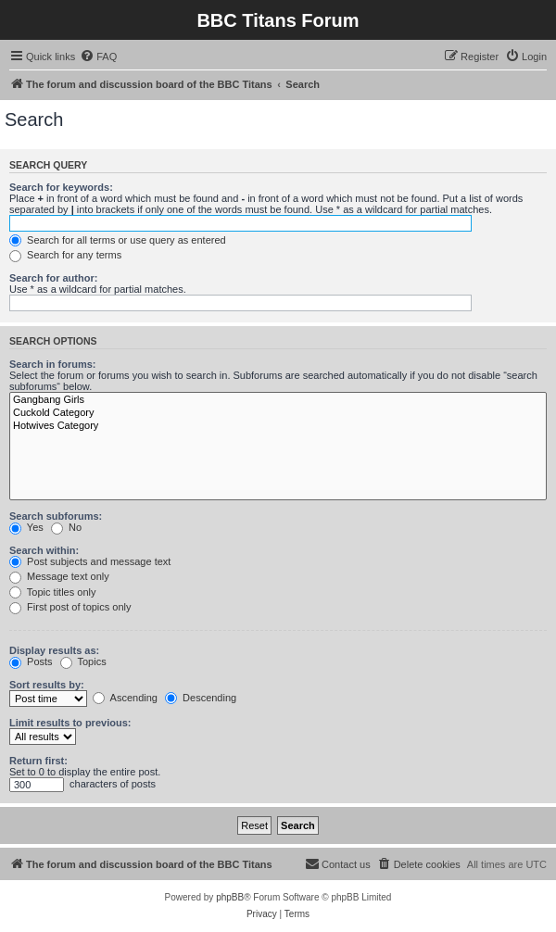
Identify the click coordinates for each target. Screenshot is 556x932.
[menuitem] (98, 56)
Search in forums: (52, 364)
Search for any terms (65, 254)
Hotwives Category (278, 426)
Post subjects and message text (90, 561)
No (66, 527)
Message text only (59, 576)
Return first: (38, 760)
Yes (26, 527)
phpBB (230, 897)
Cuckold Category (278, 413)
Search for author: (53, 277)
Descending (200, 697)
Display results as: (54, 650)
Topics (83, 661)
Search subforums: (55, 516)
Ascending (125, 697)
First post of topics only (70, 606)
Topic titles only (52, 592)
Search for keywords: (61, 187)
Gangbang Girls (278, 400)
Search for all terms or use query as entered (117, 240)
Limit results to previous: (70, 722)
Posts (31, 661)
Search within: (44, 550)
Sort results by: (46, 684)
